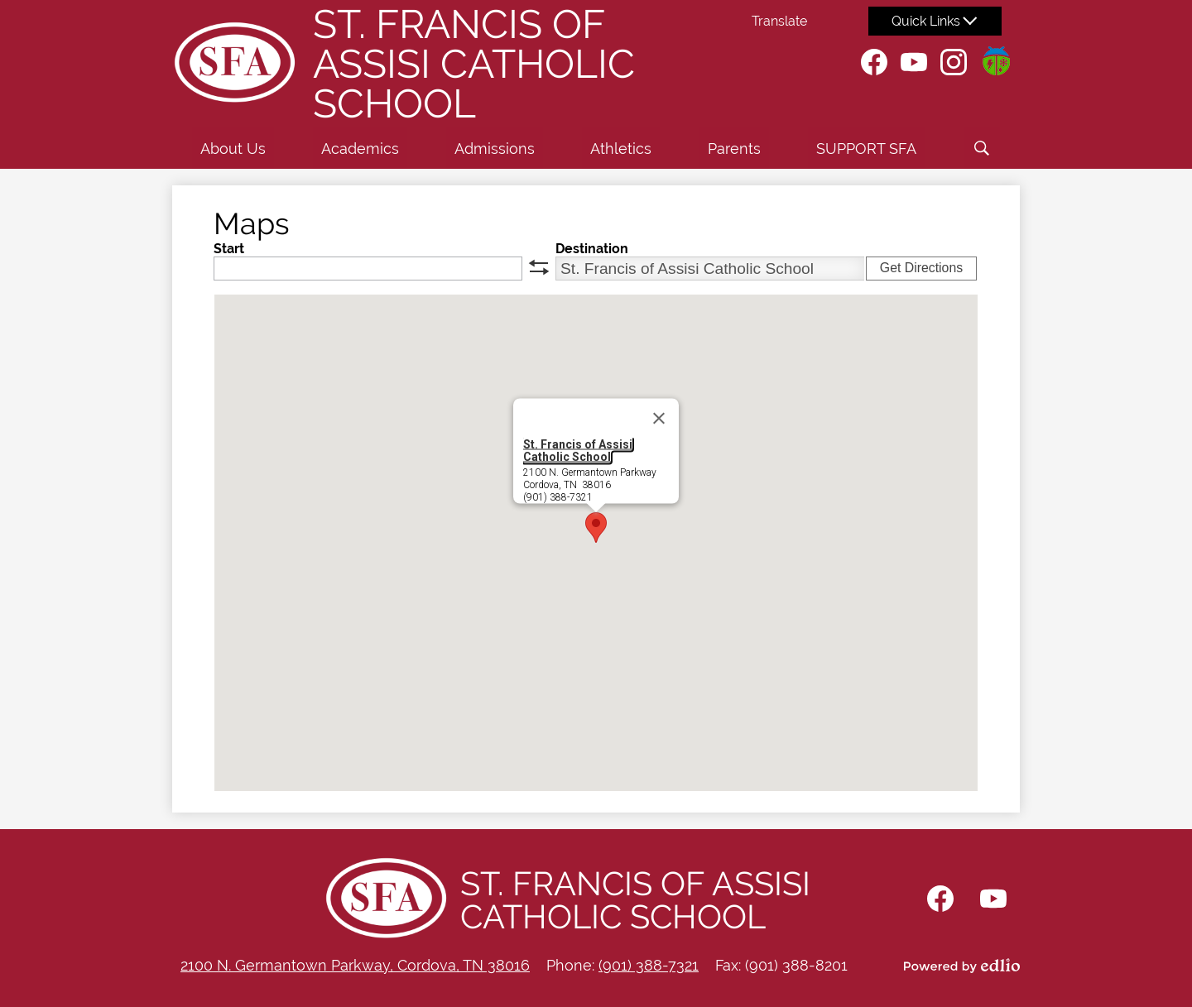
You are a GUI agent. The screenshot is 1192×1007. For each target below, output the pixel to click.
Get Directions (921, 268)
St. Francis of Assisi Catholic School (577, 450)
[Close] (659, 419)
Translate (779, 21)
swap (538, 267)
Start (229, 249)
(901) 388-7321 (648, 965)
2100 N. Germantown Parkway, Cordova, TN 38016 (355, 965)
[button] (233, 148)
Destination (591, 249)
